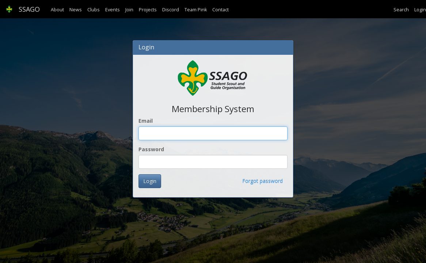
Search (401, 10)
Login (420, 10)
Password (151, 149)
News (75, 10)
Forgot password (262, 181)
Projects (148, 10)
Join (129, 10)
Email (145, 120)
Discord (170, 10)
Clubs (93, 10)
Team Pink (196, 10)
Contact (220, 10)
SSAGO (22, 9)
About (57, 10)
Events (112, 10)
